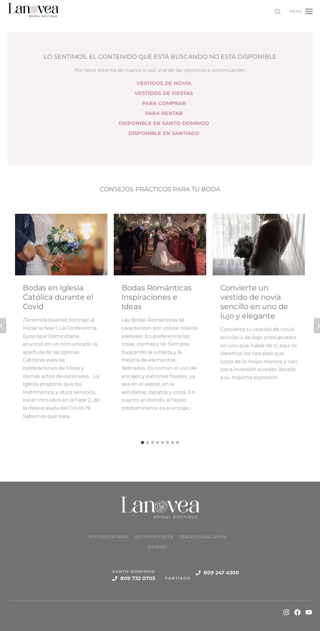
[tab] (142, 442)
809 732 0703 (137, 578)
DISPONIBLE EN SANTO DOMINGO (164, 123)
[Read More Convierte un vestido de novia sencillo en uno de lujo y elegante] (258, 244)
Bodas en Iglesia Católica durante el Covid (58, 297)
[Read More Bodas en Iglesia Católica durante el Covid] (61, 244)
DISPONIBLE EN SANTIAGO (163, 133)
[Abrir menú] (301, 11)
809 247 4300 (221, 573)
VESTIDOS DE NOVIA (164, 83)
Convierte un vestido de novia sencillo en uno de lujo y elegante (254, 301)
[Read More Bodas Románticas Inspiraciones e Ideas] (160, 244)
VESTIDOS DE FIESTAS (164, 93)
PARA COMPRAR (164, 103)
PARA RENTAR (164, 113)
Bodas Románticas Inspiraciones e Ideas (157, 297)
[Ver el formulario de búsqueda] (277, 11)
